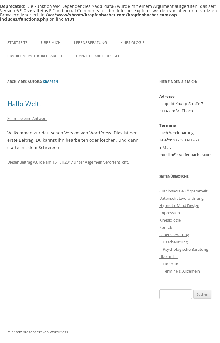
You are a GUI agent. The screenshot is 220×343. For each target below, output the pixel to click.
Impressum (169, 213)
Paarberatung (175, 242)
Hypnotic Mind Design (97, 56)
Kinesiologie (132, 42)
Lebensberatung (90, 42)
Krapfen (50, 81)
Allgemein (93, 162)
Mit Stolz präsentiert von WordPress (37, 332)
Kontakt (166, 227)
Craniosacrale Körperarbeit (35, 56)
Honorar (170, 264)
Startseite (17, 42)
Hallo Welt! (24, 103)
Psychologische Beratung (185, 249)
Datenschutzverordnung (181, 198)
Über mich (51, 42)
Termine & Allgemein (181, 271)
